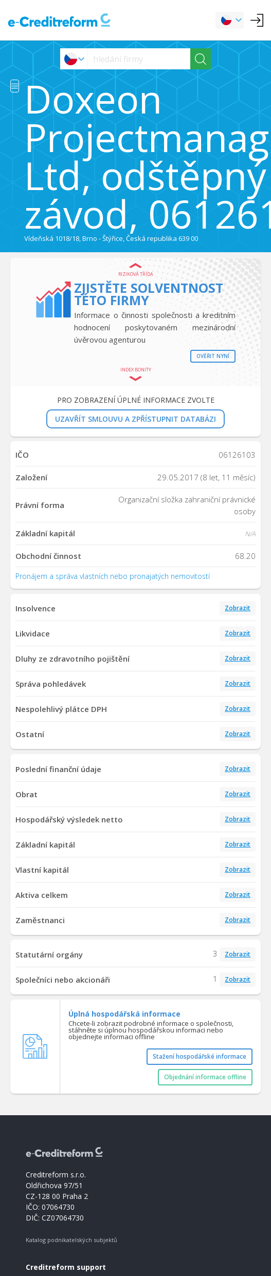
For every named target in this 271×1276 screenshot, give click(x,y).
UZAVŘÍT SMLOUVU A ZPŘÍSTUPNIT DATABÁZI (135, 419)
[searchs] (139, 58)
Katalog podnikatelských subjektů (71, 1240)
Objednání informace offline (205, 1077)
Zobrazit (237, 608)
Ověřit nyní (212, 356)
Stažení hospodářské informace (199, 1056)
